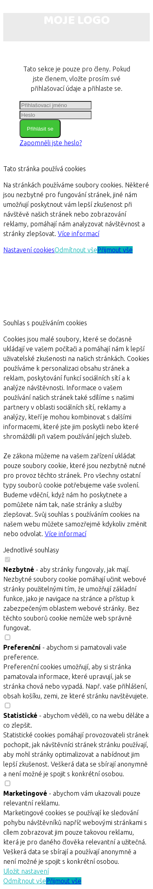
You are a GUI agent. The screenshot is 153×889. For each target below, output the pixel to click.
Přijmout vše (115, 249)
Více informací (78, 233)
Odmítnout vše (76, 249)
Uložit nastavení (26, 871)
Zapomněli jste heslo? (51, 142)
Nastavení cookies (29, 249)
